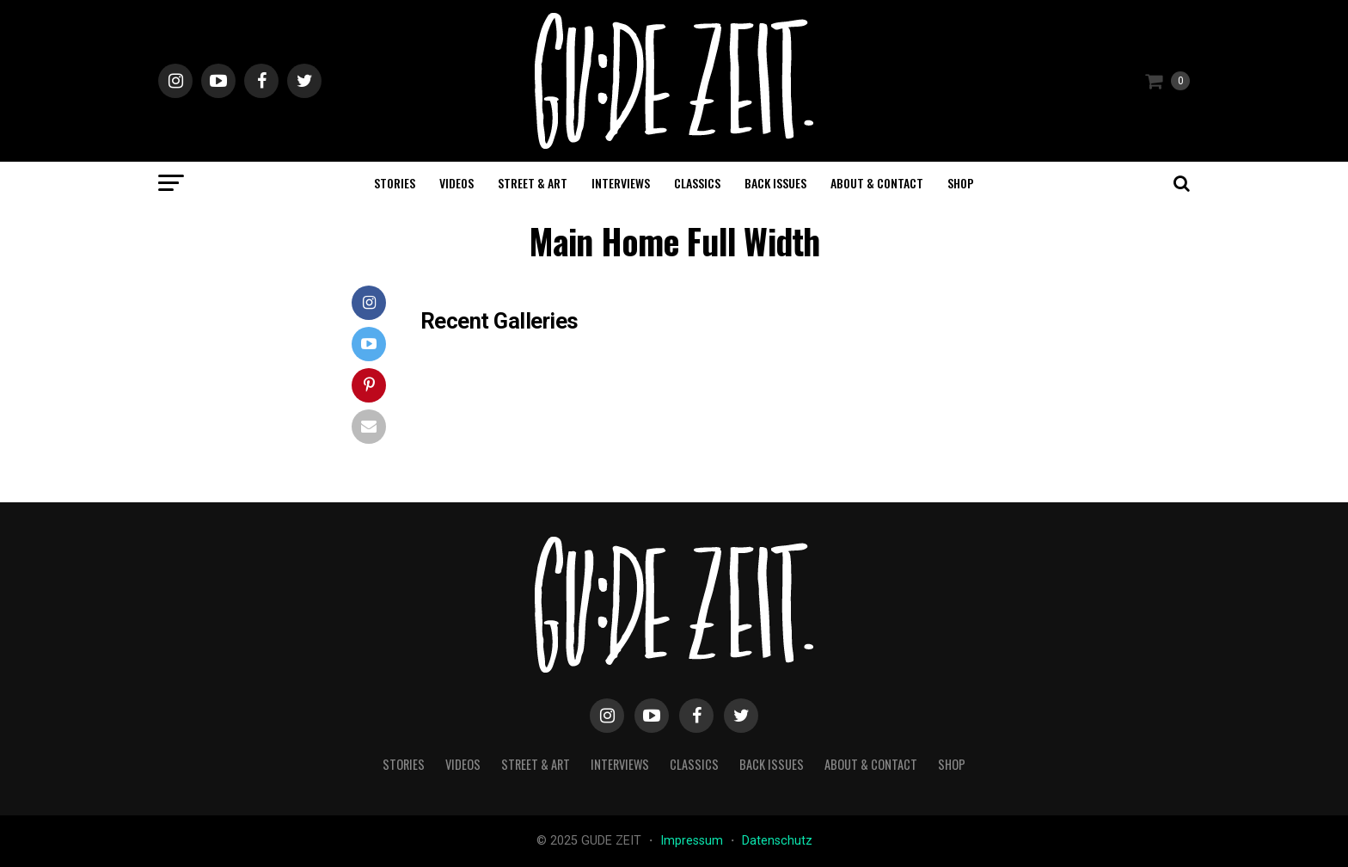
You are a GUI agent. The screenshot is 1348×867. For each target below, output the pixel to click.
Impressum (693, 840)
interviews (620, 183)
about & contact (876, 183)
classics (697, 183)
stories (394, 183)
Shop (960, 183)
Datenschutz (777, 840)
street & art (532, 183)
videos (456, 183)
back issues (775, 183)
